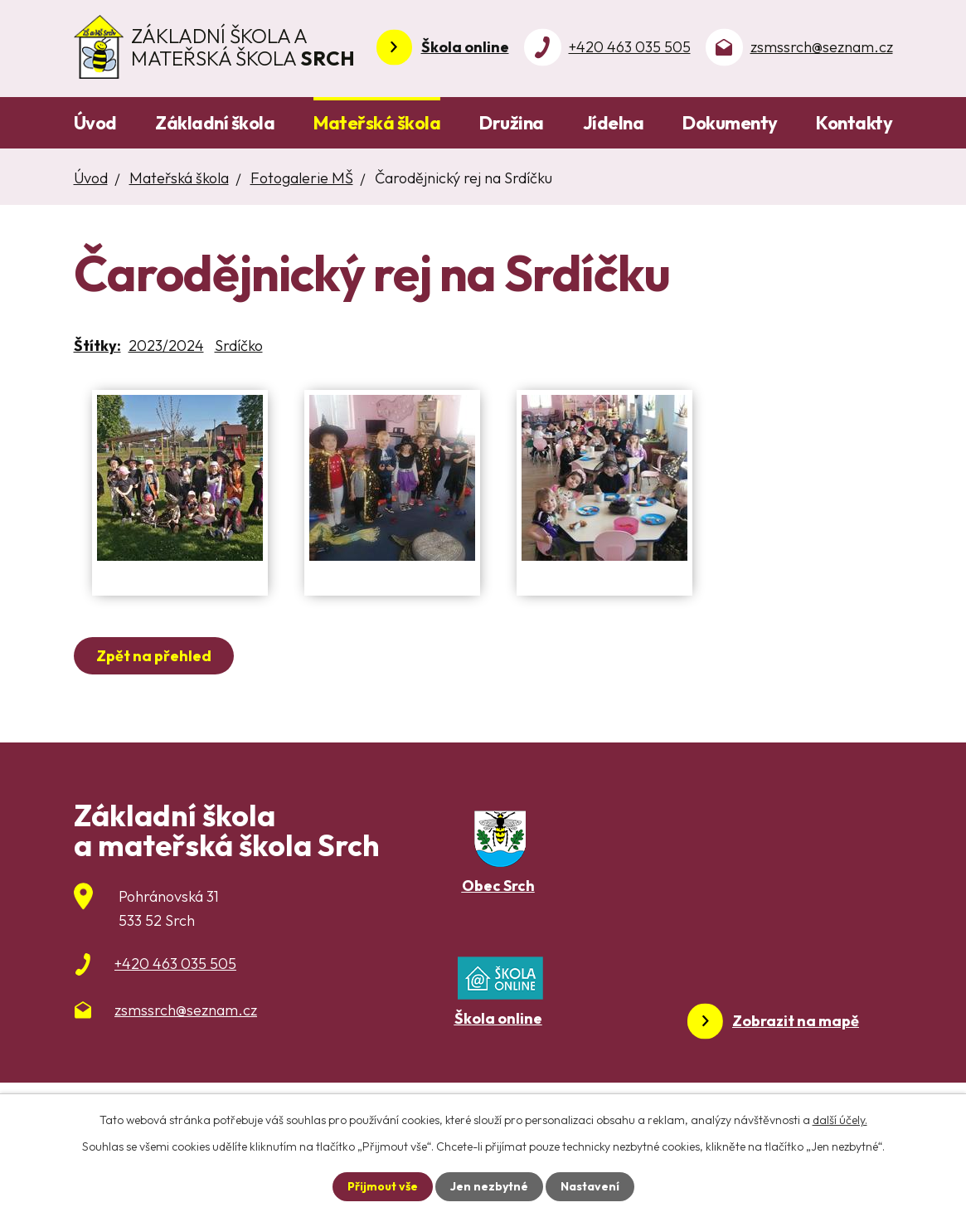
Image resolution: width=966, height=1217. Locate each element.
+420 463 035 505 (630, 46)
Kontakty (854, 122)
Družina (511, 122)
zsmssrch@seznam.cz (821, 46)
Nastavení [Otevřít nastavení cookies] (590, 1186)
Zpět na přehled (153, 655)
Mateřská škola (376, 122)
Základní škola (214, 122)
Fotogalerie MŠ (301, 177)
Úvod (95, 122)
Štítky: (97, 345)
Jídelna (613, 122)
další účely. (840, 1119)
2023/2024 (166, 345)
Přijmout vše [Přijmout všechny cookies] (382, 1186)
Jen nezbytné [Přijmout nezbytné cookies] (489, 1186)
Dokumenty (730, 122)
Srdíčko (239, 345)
